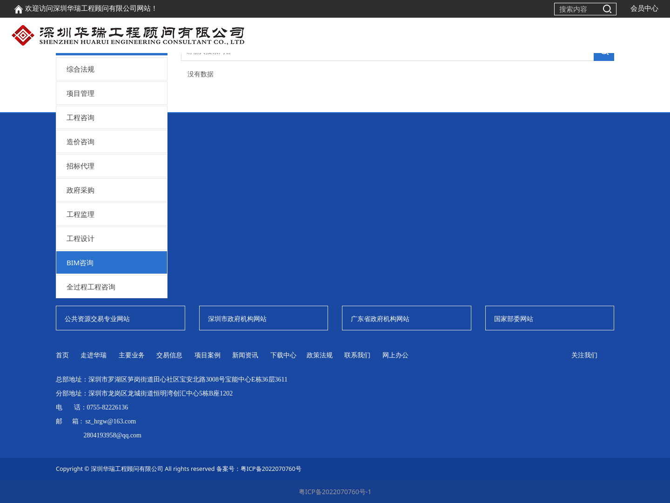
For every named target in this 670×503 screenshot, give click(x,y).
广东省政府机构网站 (380, 318)
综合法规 (80, 69)
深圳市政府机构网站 (237, 318)
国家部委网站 (513, 318)
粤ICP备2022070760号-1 (335, 491)
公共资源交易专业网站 (97, 318)
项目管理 (80, 93)
